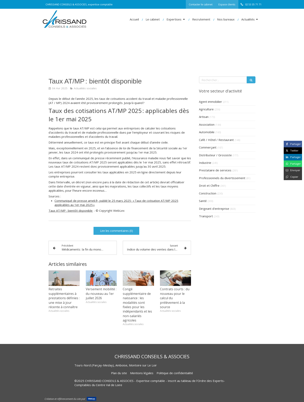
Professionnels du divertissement (222, 178)
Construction (207, 193)
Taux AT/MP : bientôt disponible (71, 211)
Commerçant (207, 147)
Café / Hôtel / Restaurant (216, 140)
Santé (203, 201)
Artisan (204, 117)
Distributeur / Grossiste (215, 155)
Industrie (205, 163)
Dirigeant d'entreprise (214, 209)
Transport (206, 216)
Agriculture (206, 109)
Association (206, 124)
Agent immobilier (210, 102)
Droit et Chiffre (209, 185)
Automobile (206, 132)
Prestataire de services (215, 170)
